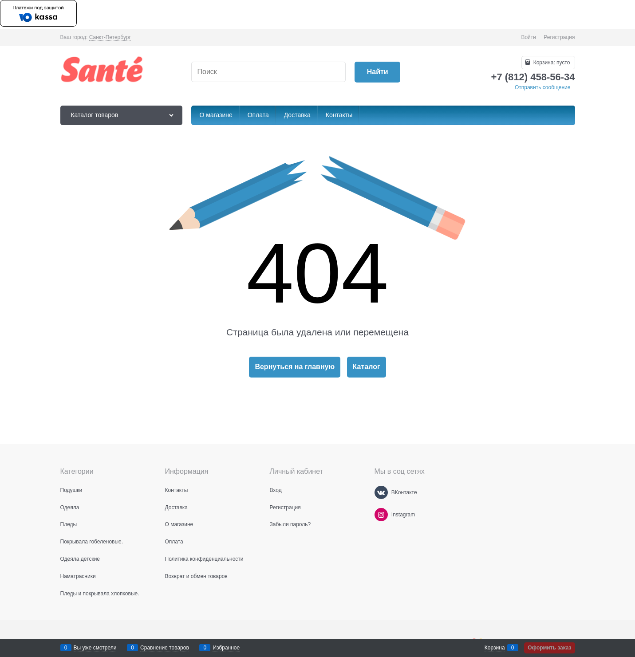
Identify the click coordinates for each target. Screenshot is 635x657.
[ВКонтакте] (381, 492)
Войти (528, 37)
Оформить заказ (549, 648)
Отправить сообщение (543, 87)
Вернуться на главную (295, 366)
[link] (110, 37)
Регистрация (559, 37)
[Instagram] (381, 514)
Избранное (226, 647)
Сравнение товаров (164, 647)
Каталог (366, 366)
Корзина (495, 647)
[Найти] (377, 72)
